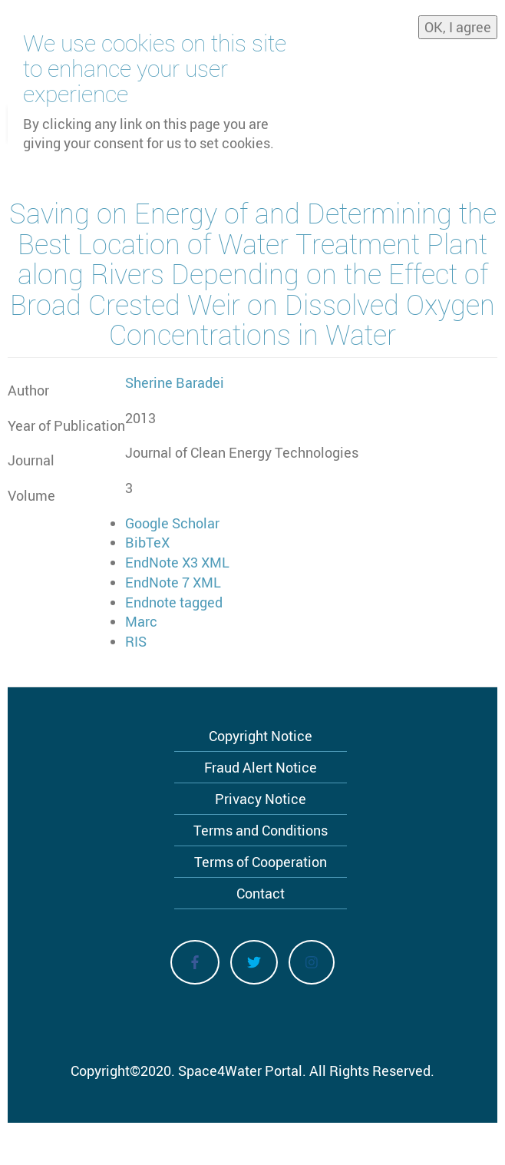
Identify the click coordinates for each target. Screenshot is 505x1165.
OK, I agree (457, 21)
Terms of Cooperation (260, 861)
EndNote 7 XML (173, 582)
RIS (136, 641)
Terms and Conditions (260, 830)
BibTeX (147, 542)
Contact (260, 893)
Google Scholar (172, 523)
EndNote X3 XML (177, 562)
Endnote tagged (174, 602)
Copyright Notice (260, 735)
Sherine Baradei (174, 382)
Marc (141, 621)
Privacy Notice (260, 798)
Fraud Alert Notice (260, 767)
